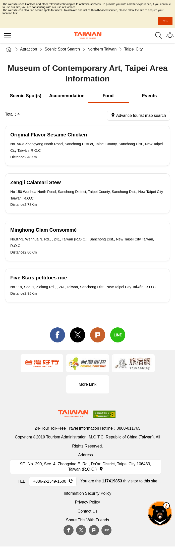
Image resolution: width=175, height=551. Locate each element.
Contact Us (87, 511)
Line (106, 530)
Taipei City (133, 49)
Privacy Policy (87, 502)
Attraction (28, 49)
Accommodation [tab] (67, 95)
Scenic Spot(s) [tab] (25, 95)
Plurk (97, 334)
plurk (94, 530)
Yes (165, 21)
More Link (87, 384)
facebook (57, 334)
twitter (77, 334)
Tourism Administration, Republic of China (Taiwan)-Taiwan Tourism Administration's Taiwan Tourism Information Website (87, 35)
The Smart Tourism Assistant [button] (159, 513)
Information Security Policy (87, 493)
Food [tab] (108, 95)
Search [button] (159, 35)
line (117, 334)
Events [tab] (149, 95)
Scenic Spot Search (62, 49)
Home (9, 49)
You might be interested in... (170, 35)
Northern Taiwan (101, 49)
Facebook (69, 530)
